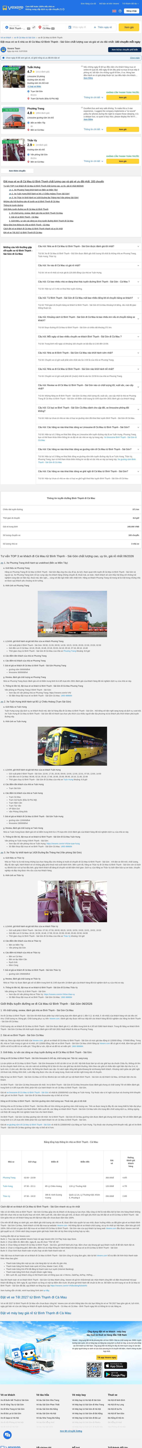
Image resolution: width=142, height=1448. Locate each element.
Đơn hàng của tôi (88, 3)
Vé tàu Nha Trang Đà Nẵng (48, 1418)
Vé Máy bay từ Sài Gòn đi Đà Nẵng (87, 1413)
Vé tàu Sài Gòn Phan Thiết (47, 1404)
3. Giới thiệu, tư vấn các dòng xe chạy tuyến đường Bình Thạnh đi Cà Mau (41, 221)
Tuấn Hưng (68, 779)
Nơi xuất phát (14, 26)
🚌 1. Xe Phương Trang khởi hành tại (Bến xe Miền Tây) (33, 190)
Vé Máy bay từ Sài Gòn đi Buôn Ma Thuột (87, 1428)
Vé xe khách (6, 37)
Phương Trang (70, 651)
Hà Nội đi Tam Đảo (116, 1413)
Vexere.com (54, 1018)
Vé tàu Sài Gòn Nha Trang (47, 1400)
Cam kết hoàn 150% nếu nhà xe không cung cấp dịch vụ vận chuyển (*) (44, 7)
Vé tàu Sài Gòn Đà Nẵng (47, 1409)
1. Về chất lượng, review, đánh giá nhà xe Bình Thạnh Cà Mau (36, 213)
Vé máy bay (79, 1395)
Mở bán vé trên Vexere (109, 3)
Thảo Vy (67, 936)
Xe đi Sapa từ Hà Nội (10, 1418)
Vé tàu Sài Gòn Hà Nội (46, 1413)
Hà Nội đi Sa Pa (115, 1409)
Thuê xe (112, 1395)
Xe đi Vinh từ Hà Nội (9, 1427)
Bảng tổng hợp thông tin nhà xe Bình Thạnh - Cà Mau (26, 225)
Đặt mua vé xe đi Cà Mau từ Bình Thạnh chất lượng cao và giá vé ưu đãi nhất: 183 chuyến (53, 181)
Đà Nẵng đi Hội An (116, 1418)
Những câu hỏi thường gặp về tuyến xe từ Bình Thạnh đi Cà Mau (31, 201)
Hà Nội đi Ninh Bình (116, 1400)
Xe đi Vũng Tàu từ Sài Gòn (12, 1404)
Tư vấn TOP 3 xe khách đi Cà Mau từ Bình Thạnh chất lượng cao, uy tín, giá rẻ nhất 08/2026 (43, 186)
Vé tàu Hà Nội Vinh (44, 1427)
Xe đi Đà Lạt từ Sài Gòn (11, 1413)
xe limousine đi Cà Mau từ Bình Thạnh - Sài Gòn (28, 1092)
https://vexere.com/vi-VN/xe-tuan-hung (63, 843)
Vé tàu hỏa (42, 1395)
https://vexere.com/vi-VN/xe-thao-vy (59, 994)
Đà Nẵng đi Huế (115, 1422)
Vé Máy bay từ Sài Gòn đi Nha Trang (88, 1404)
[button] (88, 246)
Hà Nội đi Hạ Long (116, 1404)
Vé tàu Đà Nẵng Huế (45, 1422)
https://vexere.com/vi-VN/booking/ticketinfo (68, 1286)
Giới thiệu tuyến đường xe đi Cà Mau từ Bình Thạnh (25, 209)
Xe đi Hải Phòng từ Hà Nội (12, 1422)
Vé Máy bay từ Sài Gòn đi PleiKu (86, 1422)
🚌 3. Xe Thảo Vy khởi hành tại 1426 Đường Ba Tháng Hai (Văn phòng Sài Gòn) (43, 197)
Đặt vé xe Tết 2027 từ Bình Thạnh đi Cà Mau (22, 232)
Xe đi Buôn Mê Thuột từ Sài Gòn (15, 1400)
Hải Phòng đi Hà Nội (116, 1427)
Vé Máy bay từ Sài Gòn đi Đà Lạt (86, 1418)
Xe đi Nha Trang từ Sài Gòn (12, 1409)
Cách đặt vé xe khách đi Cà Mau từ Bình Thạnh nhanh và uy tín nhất (33, 229)
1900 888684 (66, 696)
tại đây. (46, 1290)
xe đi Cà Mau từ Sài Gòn (23, 37)
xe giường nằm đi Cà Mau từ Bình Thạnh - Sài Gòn (29, 1125)
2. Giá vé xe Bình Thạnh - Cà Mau (23, 217)
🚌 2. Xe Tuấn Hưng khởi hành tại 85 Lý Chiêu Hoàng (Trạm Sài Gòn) (39, 194)
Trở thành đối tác (130, 3)
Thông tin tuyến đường (13, 205)
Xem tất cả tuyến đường (71, 1431)
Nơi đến (46, 26)
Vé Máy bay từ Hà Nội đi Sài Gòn (86, 1400)
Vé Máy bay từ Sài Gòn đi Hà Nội (86, 1409)
